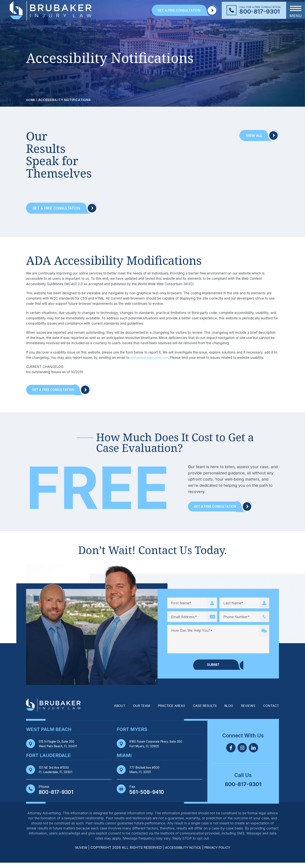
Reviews (246, 708)
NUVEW (77, 850)
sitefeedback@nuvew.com (151, 358)
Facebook (231, 749)
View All (254, 135)
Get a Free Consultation (56, 208)
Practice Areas (165, 708)
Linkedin (253, 749)
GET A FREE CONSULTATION (179, 10)
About (108, 708)
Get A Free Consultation (56, 390)
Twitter (242, 749)
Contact (270, 708)
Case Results (200, 708)
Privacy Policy (219, 850)
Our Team (132, 708)
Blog (226, 708)
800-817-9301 (259, 11)
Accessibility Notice (182, 850)
